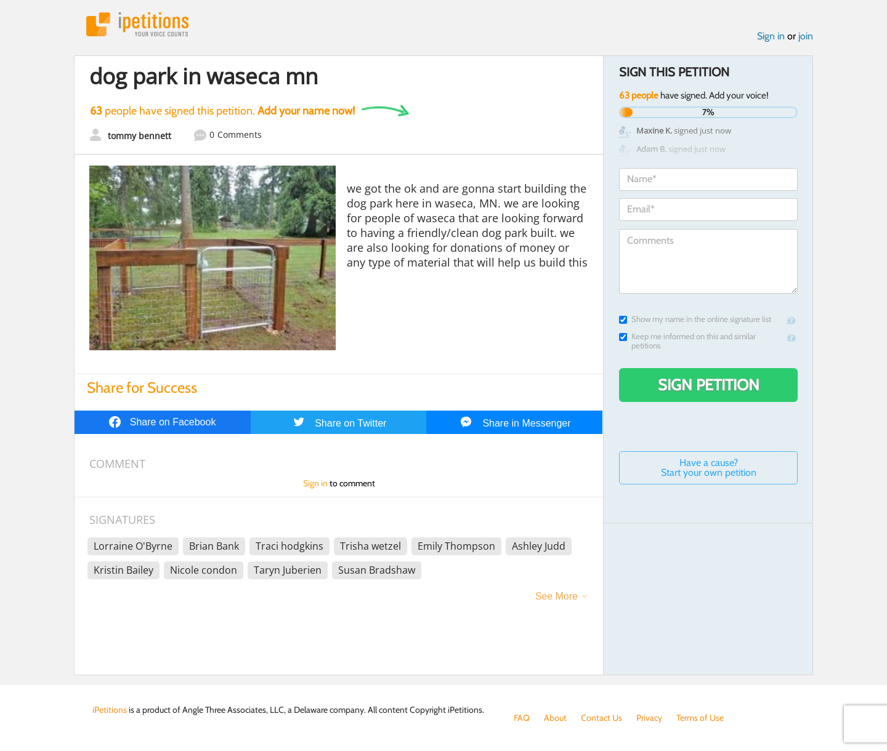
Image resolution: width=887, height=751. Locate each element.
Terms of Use (700, 717)
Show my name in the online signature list (695, 319)
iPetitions (137, 24)
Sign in (771, 36)
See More (556, 596)
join (805, 36)
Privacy (649, 717)
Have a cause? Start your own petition (708, 467)
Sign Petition (708, 385)
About (555, 717)
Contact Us (601, 717)
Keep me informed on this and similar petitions (687, 341)
